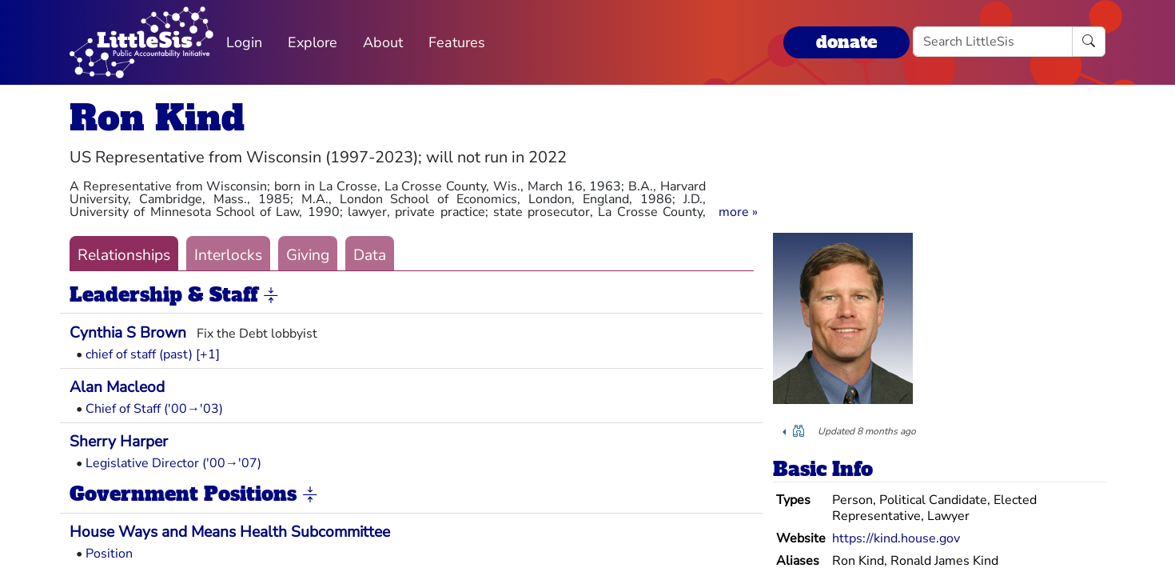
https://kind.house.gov (896, 538)
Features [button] (456, 42)
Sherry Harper (119, 441)
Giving (307, 255)
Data (369, 255)
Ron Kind (157, 118)
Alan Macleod (117, 387)
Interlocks (228, 255)
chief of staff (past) (139, 354)
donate (846, 42)
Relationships (124, 255)
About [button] (383, 42)
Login (244, 42)
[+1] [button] (208, 354)
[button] (738, 212)
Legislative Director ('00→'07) (173, 463)
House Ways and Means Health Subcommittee (230, 532)
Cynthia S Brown (128, 332)
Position (109, 553)
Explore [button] (312, 42)
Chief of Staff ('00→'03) (154, 409)
